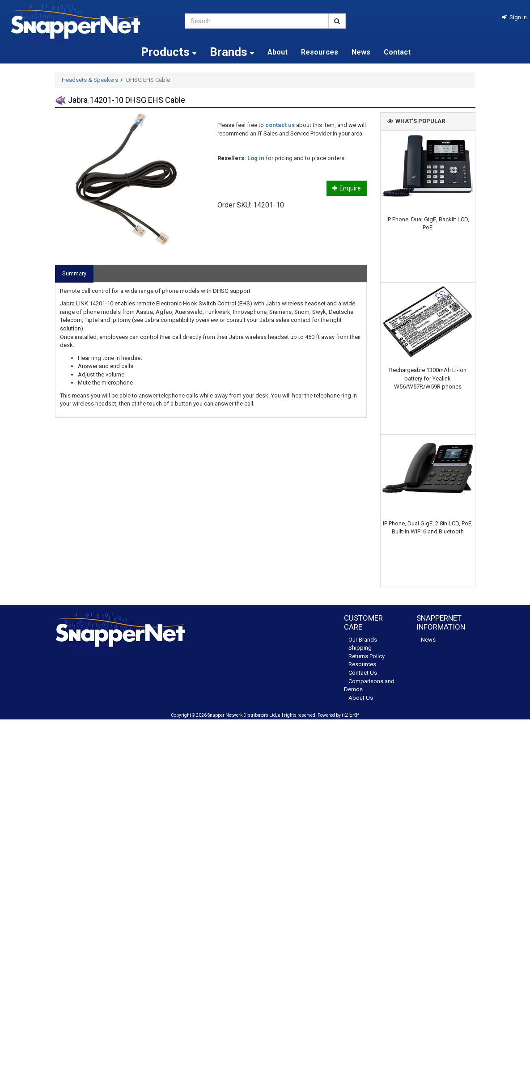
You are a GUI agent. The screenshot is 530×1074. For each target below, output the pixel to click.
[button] (514, 17)
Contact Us (362, 672)
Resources (319, 52)
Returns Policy (366, 656)
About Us (360, 697)
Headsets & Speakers (90, 79)
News (361, 52)
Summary (74, 273)
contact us (280, 125)
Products (168, 52)
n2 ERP (350, 714)
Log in (255, 158)
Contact (397, 52)
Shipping (360, 647)
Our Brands (362, 639)
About (277, 52)
